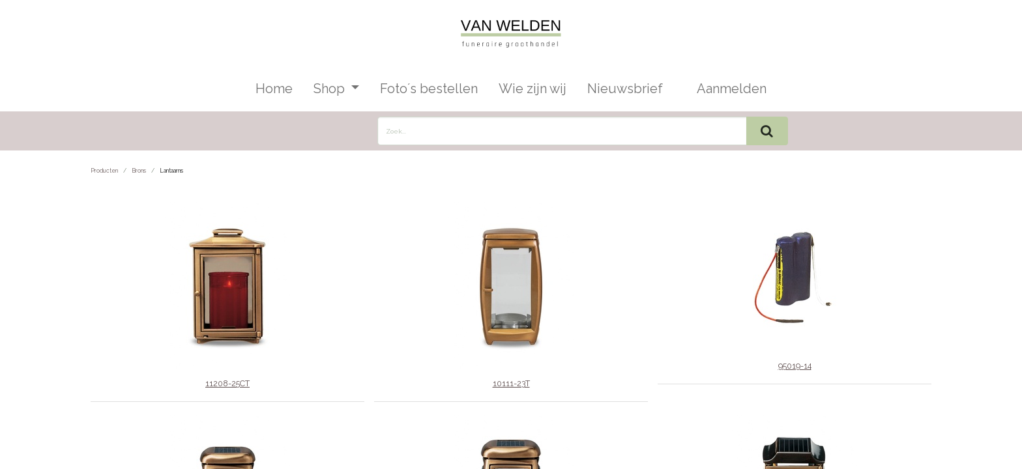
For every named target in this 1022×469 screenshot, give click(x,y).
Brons (139, 170)
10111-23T (511, 383)
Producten (104, 170)
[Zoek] (767, 131)
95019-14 (794, 366)
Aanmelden (731, 88)
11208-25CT (227, 383)
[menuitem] (274, 89)
